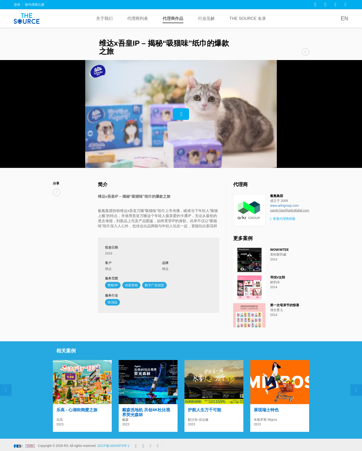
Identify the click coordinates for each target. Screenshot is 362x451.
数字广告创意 (154, 285)
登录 (17, 4)
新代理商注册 (34, 4)
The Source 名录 (247, 18)
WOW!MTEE (279, 249)
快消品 (112, 302)
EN (344, 18)
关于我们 (104, 18)
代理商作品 (173, 18)
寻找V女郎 (277, 277)
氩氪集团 (276, 196)
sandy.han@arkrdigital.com (289, 210)
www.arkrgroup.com (284, 205)
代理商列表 (137, 18)
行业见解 (206, 18)
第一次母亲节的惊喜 (284, 305)
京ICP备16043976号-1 (113, 446)
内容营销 (131, 285)
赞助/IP (113, 285)
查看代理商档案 (283, 219)
